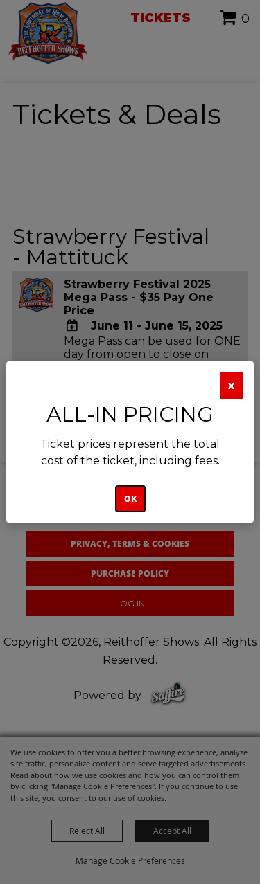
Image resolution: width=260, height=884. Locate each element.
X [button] (231, 385)
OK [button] (130, 499)
